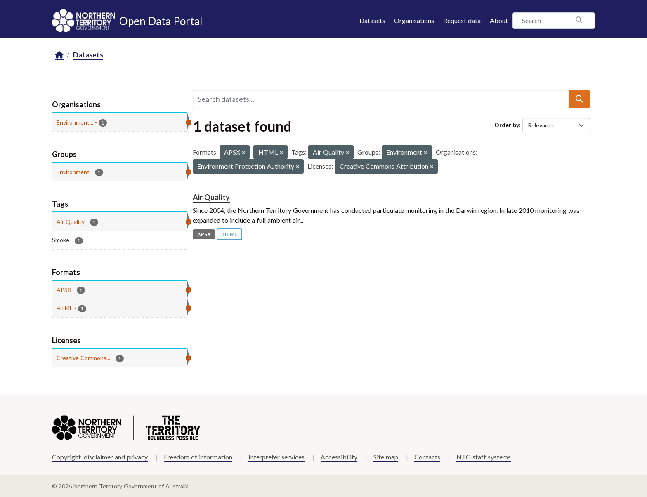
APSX (203, 234)
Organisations (414, 20)
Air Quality (211, 197)
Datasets (372, 20)
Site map (385, 457)
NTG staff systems (483, 457)
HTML (229, 234)
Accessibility (339, 457)
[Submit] (579, 99)
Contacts (427, 457)
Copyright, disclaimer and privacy (100, 457)
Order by (506, 124)
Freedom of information (198, 457)
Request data (462, 20)
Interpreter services (276, 457)
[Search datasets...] (381, 99)
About (499, 20)
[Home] (59, 55)
